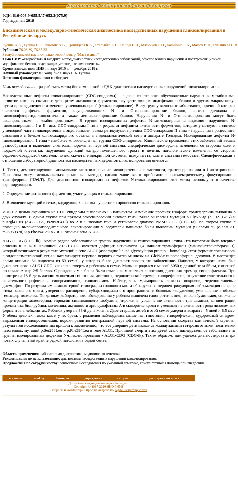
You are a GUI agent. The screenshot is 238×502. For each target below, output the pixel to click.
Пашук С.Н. (129, 45)
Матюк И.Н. (201, 45)
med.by (39, 378)
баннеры (62, 378)
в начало (15, 378)
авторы (122, 378)
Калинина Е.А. (178, 45)
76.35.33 (40, 50)
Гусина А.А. (12, 45)
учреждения (93, 378)
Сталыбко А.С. (106, 45)
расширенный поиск (164, 378)
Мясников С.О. (153, 45)
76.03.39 (25, 50)
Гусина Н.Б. (33, 45)
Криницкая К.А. (80, 45)
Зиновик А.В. (55, 45)
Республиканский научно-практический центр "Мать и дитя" (50, 54)
